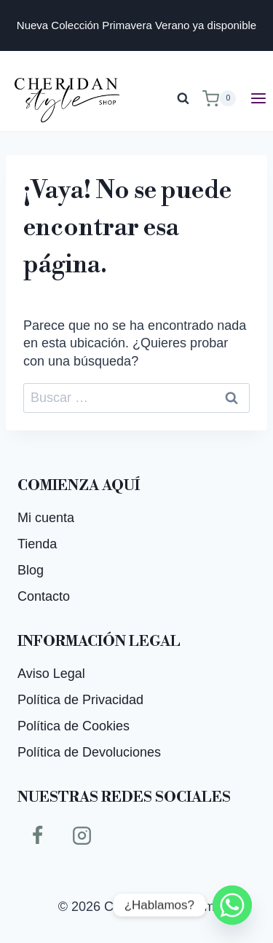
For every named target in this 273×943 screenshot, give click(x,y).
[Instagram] (82, 836)
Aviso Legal (51, 673)
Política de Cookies (73, 726)
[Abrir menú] (258, 98)
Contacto (43, 596)
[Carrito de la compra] (219, 98)
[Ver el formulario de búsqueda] (182, 98)
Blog (30, 570)
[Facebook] (37, 836)
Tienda (37, 544)
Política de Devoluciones (89, 752)
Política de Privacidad (80, 700)
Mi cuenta (45, 517)
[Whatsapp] (232, 905)
